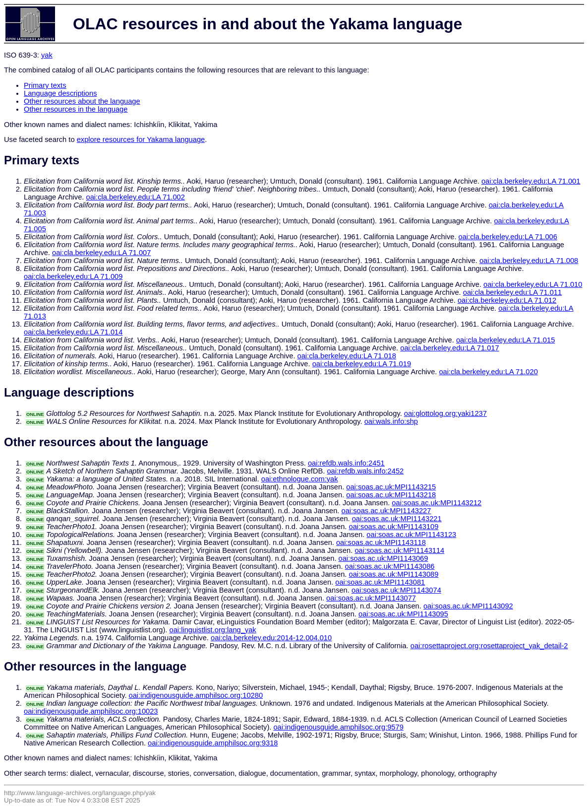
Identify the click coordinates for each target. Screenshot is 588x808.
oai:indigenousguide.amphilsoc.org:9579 (338, 727)
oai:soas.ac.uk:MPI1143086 (390, 566)
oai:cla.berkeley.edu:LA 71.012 (507, 300)
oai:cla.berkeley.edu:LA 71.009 (73, 276)
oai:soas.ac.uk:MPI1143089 (393, 574)
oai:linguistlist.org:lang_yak (213, 630)
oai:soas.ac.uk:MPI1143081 (380, 582)
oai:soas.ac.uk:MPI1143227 (386, 511)
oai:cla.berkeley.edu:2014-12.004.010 (271, 638)
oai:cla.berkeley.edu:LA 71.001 (530, 181)
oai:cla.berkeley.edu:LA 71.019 (361, 364)
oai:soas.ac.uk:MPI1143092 (468, 606)
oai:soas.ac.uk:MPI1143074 (396, 590)
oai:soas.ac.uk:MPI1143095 (403, 614)
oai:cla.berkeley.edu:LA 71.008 (528, 261)
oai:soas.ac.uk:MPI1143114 (399, 550)
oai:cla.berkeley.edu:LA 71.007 (101, 253)
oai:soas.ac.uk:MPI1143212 (436, 503)
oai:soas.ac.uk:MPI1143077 (371, 598)
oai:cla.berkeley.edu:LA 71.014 (73, 332)
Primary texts (45, 85)
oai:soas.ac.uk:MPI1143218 (391, 495)
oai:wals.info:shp (391, 421)
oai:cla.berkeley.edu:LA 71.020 (488, 372)
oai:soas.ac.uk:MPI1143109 (393, 527)
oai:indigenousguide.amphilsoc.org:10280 (196, 695)
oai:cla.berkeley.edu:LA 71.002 (135, 197)
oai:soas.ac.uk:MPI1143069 (383, 558)
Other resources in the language (75, 109)
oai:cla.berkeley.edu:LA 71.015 (505, 340)
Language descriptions (60, 93)
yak (47, 55)
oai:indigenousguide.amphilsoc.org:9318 (213, 743)
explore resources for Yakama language (141, 139)
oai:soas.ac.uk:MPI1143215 (391, 487)
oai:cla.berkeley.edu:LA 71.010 (532, 284)
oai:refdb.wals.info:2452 (365, 471)
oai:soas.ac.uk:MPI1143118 (381, 542)
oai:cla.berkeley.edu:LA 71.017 (449, 348)
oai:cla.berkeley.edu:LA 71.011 (512, 292)
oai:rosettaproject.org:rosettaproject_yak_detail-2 (489, 646)
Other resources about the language (82, 101)
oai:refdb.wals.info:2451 (346, 463)
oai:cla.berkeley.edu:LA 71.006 (508, 237)
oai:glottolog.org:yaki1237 (445, 413)
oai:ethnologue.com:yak (299, 479)
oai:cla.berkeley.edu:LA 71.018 (346, 356)
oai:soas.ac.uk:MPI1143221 (397, 519)
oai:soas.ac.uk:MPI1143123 (411, 535)
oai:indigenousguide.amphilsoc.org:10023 (91, 711)
